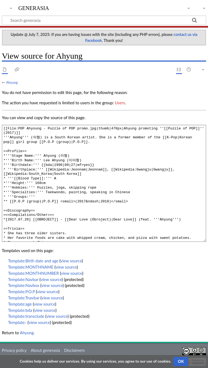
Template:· (17, 322)
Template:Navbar (23, 279)
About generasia (45, 350)
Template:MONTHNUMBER (33, 273)
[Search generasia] (104, 20)
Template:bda (20, 310)
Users (120, 102)
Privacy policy (14, 350)
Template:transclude (26, 316)
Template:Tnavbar (24, 297)
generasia (33, 7)
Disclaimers (74, 350)
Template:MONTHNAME (31, 267)
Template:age (20, 304)
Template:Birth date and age (33, 260)
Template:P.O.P (21, 291)
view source (71, 260)
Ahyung (12, 82)
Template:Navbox (23, 285)
